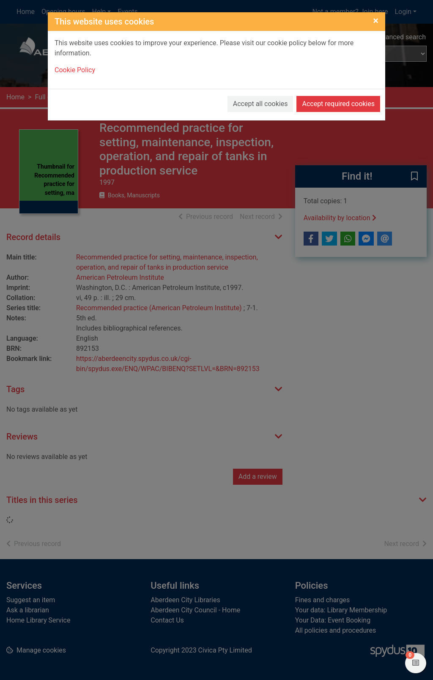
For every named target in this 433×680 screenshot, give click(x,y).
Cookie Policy (75, 70)
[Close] (375, 21)
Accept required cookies (338, 104)
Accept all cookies (260, 104)
